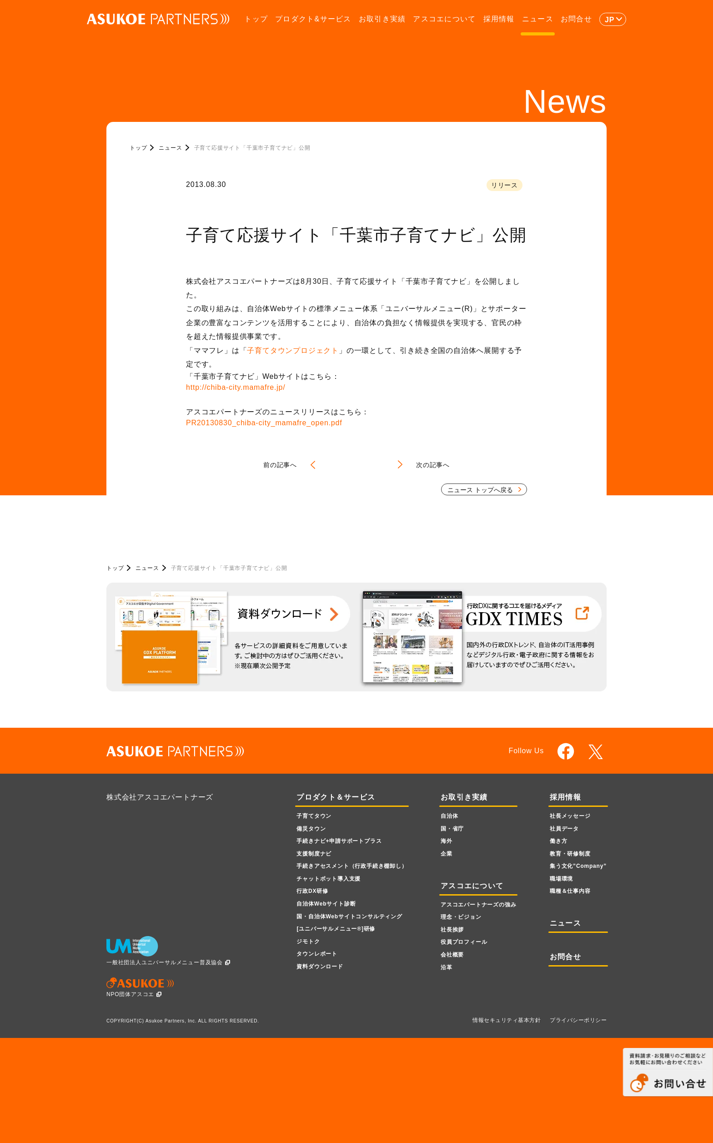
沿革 (446, 967)
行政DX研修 (312, 891)
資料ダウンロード (319, 966)
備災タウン (311, 829)
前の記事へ (280, 464)
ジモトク (308, 941)
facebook (565, 751)
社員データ (564, 829)
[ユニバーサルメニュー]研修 (335, 929)
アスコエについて (444, 19)
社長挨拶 (452, 929)
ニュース (537, 19)
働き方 (558, 841)
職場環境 (561, 879)
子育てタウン (313, 816)
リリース (504, 185)
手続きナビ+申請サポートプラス (339, 841)
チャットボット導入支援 (328, 879)
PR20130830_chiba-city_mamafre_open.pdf (264, 423)
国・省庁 (452, 829)
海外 (446, 841)
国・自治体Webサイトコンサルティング (349, 916)
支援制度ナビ (313, 854)
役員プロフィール (464, 942)
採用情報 (499, 19)
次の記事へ (433, 464)
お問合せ (576, 19)
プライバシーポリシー (578, 1020)
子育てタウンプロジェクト (293, 350)
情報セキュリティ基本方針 (506, 1020)
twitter (597, 752)
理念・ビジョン (461, 917)
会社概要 (452, 955)
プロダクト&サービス (313, 19)
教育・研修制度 (570, 854)
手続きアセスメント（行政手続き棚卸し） (351, 866)
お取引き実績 (382, 19)
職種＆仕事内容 (570, 891)
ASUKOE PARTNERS (158, 19)
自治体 (449, 816)
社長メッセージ (570, 816)
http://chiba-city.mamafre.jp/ (236, 387)
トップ (256, 19)
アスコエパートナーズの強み (478, 904)
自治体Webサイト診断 (326, 904)
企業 (446, 854)
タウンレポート (316, 954)
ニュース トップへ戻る (480, 489)
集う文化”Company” (578, 866)
